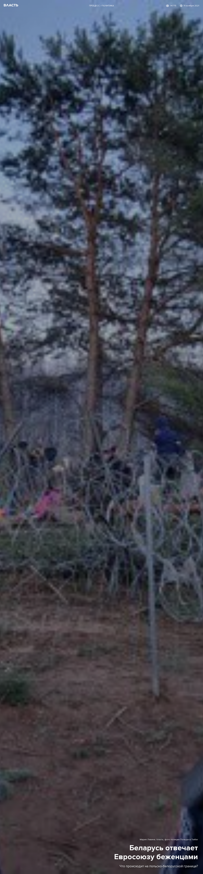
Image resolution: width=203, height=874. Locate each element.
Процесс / (95, 6)
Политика (108, 6)
